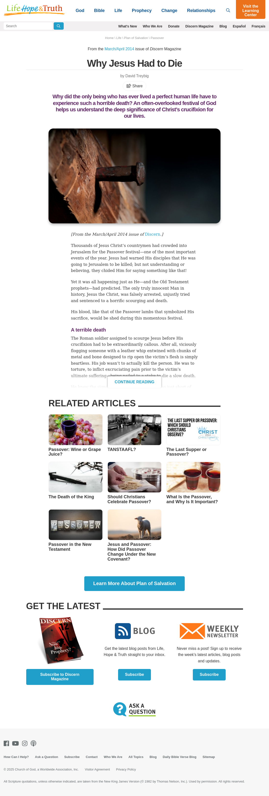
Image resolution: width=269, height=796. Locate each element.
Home (109, 38)
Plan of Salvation (136, 38)
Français (258, 26)
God (80, 10)
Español (239, 26)
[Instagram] (25, 743)
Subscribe (134, 674)
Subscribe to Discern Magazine (59, 676)
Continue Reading (134, 382)
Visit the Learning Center (250, 10)
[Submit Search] (59, 26)
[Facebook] (7, 743)
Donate (173, 26)
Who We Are (152, 26)
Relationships (201, 10)
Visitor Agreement (97, 769)
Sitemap (209, 757)
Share (134, 86)
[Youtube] (16, 743)
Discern (152, 234)
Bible (99, 10)
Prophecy (141, 10)
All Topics (135, 757)
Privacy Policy (126, 769)
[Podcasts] (34, 743)
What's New (127, 26)
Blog (223, 26)
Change (169, 10)
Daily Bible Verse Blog (179, 757)
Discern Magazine (199, 26)
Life (118, 10)
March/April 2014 (119, 49)
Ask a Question (46, 757)
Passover (157, 38)
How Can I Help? (16, 757)
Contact (92, 757)
